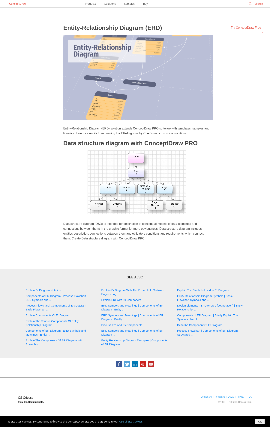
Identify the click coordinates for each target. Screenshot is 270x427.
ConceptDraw (17, 3)
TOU (249, 397)
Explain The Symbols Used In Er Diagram (203, 290)
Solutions (110, 3)
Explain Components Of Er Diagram (48, 315)
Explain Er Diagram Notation (43, 290)
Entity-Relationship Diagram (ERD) (112, 27)
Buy (145, 3)
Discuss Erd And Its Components (121, 325)
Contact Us (206, 397)
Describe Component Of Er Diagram (199, 325)
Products (90, 3)
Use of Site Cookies (130, 421)
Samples (129, 3)
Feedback (220, 397)
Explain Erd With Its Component (121, 299)
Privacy (240, 397)
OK (260, 421)
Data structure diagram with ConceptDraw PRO (130, 143)
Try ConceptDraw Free (246, 27)
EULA (231, 397)
